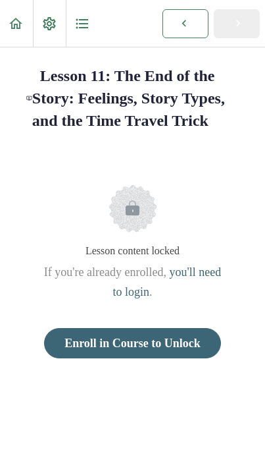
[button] (16, 23)
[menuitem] (49, 23)
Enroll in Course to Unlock (132, 343)
